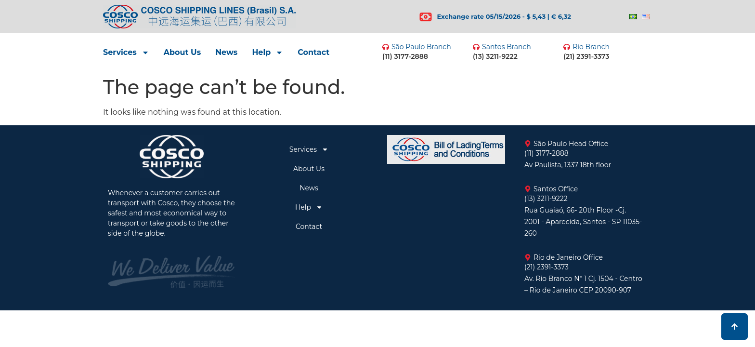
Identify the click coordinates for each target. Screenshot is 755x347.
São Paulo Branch (421, 46)
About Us (182, 52)
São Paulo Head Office (571, 143)
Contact (313, 52)
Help (267, 52)
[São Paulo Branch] (385, 46)
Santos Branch (506, 46)
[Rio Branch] (566, 46)
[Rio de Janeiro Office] (527, 257)
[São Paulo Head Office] (527, 143)
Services (126, 52)
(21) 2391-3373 (586, 56)
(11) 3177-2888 (405, 56)
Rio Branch (591, 46)
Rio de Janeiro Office (568, 257)
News (226, 52)
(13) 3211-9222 (495, 56)
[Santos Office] (527, 189)
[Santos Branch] (476, 46)
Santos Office (556, 189)
